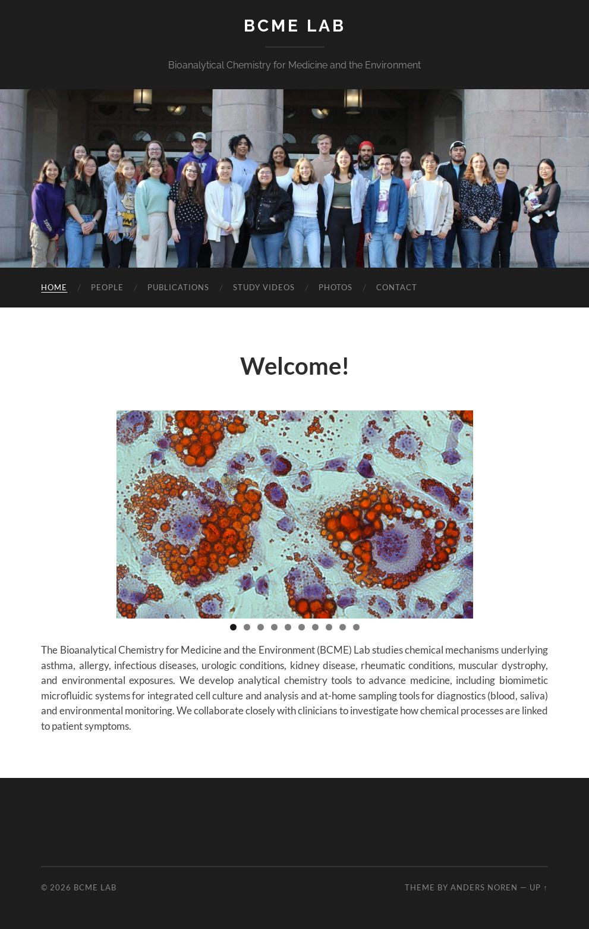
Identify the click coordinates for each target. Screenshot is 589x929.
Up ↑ (538, 887)
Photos (335, 287)
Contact (396, 287)
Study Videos (264, 287)
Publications (178, 287)
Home (54, 287)
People (107, 287)
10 (356, 627)
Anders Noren (484, 887)
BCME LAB (295, 26)
